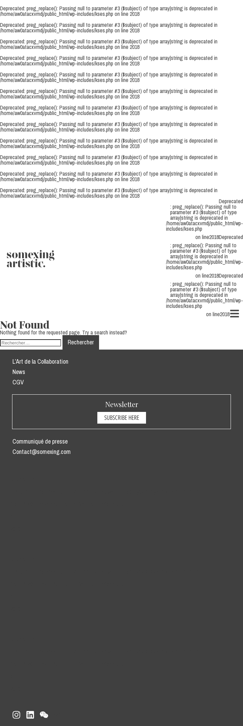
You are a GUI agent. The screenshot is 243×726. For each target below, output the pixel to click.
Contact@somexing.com (41, 451)
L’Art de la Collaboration (40, 361)
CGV (18, 382)
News (18, 371)
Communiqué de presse (40, 441)
